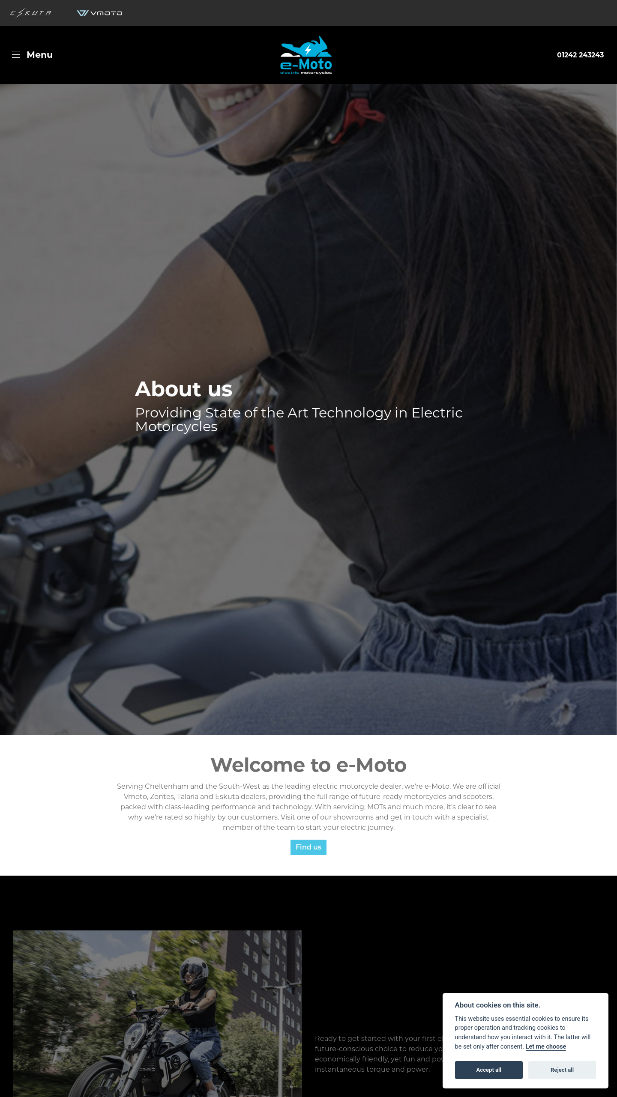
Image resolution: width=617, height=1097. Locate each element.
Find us (308, 847)
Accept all (488, 1070)
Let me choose (546, 1046)
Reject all (562, 1070)
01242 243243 (580, 55)
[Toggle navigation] (32, 55)
